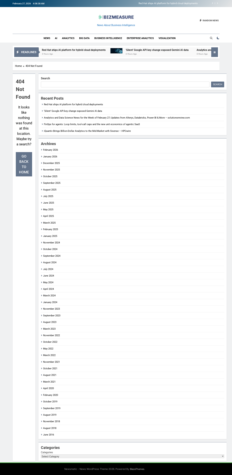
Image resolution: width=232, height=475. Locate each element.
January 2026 (50, 156)
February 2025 (50, 229)
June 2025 (48, 202)
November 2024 (51, 242)
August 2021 (49, 375)
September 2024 (51, 255)
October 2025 (50, 176)
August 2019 (49, 414)
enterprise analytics (140, 38)
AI (56, 38)
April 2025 (48, 216)
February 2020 (50, 395)
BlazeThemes (137, 469)
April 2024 (48, 289)
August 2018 (49, 428)
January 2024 (50, 302)
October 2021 (50, 368)
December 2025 (51, 163)
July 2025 (48, 196)
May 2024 (48, 282)
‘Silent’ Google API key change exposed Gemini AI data (161, 49)
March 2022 (49, 355)
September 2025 (51, 183)
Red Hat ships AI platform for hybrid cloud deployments (168, 3)
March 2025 (49, 222)
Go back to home (24, 164)
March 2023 (49, 328)
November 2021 (51, 361)
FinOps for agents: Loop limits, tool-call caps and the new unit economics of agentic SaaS (92, 124)
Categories (47, 452)
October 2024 (50, 249)
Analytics (68, 38)
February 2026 (50, 149)
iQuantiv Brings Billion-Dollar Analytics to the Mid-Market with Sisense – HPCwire (87, 131)
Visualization (167, 38)
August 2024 (49, 262)
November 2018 (51, 421)
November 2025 (51, 169)
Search (45, 78)
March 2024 (49, 295)
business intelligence (108, 38)
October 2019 (50, 401)
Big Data (84, 38)
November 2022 (51, 335)
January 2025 (50, 236)
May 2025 (48, 209)
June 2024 (48, 275)
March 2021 (49, 381)
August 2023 (49, 322)
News (47, 38)
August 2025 (49, 189)
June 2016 (48, 434)
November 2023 (51, 308)
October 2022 (50, 341)
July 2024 (48, 269)
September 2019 (51, 408)
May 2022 (48, 348)
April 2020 (48, 388)
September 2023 (51, 315)
